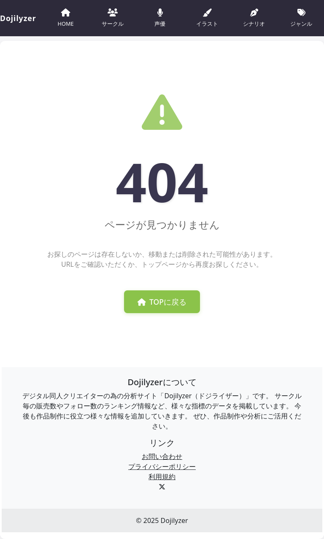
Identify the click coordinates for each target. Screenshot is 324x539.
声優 (159, 17)
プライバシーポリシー (162, 466)
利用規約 (162, 476)
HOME (65, 17)
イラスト (207, 17)
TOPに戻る (162, 302)
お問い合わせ (162, 456)
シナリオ (254, 17)
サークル (113, 17)
